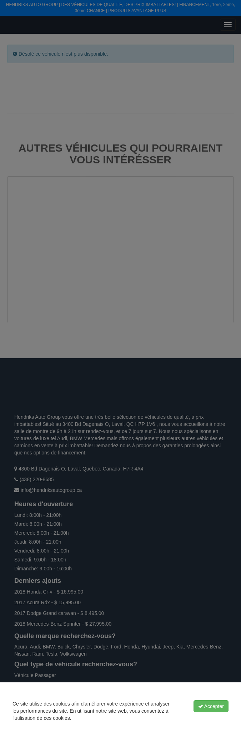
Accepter (211, 706)
